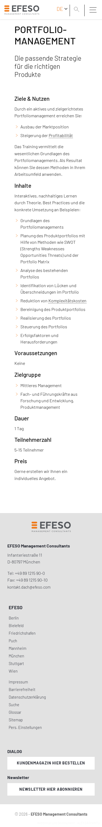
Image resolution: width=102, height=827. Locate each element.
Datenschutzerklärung (27, 697)
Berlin (14, 618)
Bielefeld (16, 625)
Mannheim (17, 648)
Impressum (18, 682)
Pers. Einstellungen (25, 727)
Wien (13, 671)
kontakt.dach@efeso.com (29, 587)
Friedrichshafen (22, 633)
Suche (14, 704)
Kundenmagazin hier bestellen (51, 763)
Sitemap (16, 720)
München (16, 656)
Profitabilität (61, 135)
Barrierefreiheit (22, 689)
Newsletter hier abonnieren (51, 789)
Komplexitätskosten (67, 300)
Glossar (15, 712)
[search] (77, 10)
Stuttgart (16, 663)
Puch (13, 640)
